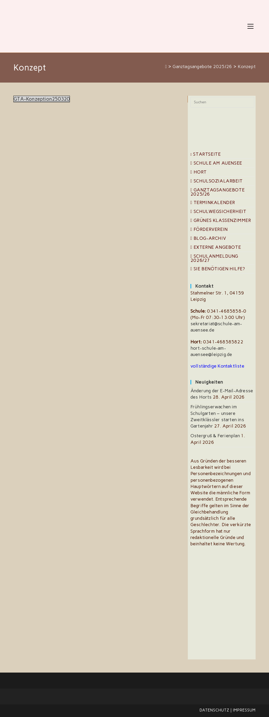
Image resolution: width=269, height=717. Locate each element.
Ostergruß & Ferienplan (215, 435)
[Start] (166, 66)
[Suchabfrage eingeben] (222, 102)
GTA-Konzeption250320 (42, 99)
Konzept (246, 66)
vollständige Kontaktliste (217, 366)
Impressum (244, 710)
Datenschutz (214, 710)
